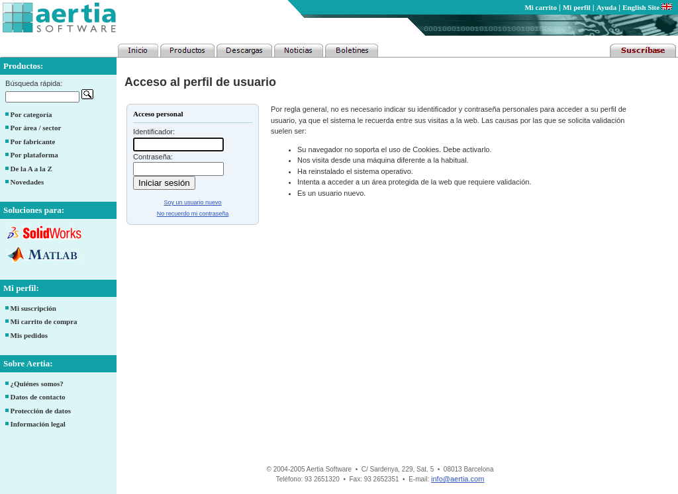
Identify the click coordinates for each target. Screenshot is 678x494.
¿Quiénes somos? (37, 384)
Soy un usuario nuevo (192, 202)
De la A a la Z (31, 169)
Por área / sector (36, 128)
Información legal (38, 424)
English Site (647, 7)
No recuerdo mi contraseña (193, 213)
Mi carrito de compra (44, 321)
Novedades (27, 182)
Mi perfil (577, 7)
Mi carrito (540, 7)
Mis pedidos (29, 335)
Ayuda (606, 7)
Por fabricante (33, 141)
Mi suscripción (33, 308)
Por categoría (31, 114)
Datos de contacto (38, 397)
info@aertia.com (457, 479)
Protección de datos (41, 411)
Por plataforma (34, 155)
